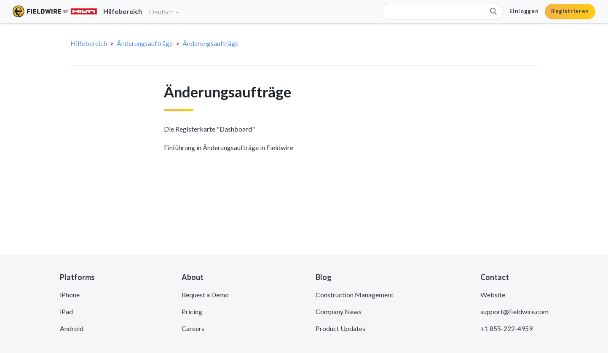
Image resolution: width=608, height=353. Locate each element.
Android (71, 328)
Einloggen (523, 11)
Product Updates (340, 328)
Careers (193, 328)
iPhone (70, 295)
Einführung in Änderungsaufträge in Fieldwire (228, 147)
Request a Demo (205, 295)
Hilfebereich (88, 43)
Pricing (192, 311)
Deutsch (164, 12)
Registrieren (570, 11)
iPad (66, 311)
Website (492, 295)
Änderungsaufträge (145, 43)
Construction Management (355, 295)
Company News (339, 311)
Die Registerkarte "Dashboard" (209, 129)
